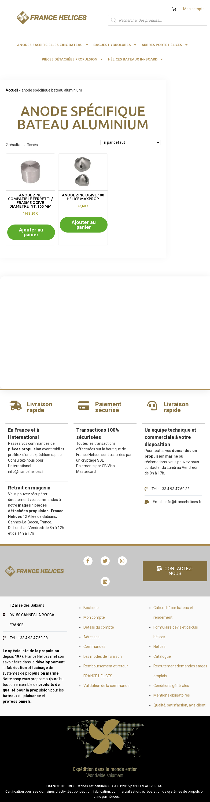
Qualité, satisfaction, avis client (179, 705)
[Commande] (130, 142)
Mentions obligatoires (171, 695)
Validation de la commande (106, 685)
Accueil (12, 90)
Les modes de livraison (102, 656)
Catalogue (162, 656)
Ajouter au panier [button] (31, 232)
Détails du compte (98, 627)
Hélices (159, 646)
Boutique (91, 608)
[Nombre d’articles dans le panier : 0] (174, 9)
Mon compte (194, 9)
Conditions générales (171, 685)
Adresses (91, 637)
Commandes (94, 646)
